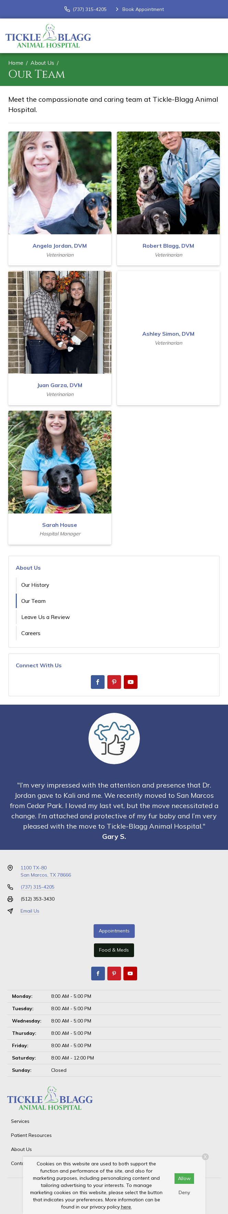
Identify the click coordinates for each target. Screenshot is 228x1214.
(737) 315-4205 (38, 887)
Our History (35, 584)
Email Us (30, 911)
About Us (42, 62)
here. (126, 1207)
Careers (30, 633)
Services (20, 1121)
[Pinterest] (114, 682)
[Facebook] (98, 682)
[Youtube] (130, 682)
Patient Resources (31, 1135)
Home (15, 62)
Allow (184, 1178)
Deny (184, 1192)
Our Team (33, 600)
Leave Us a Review (45, 617)
